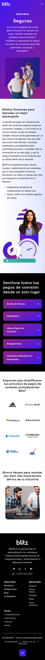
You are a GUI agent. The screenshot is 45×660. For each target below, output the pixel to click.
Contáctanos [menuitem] (10, 596)
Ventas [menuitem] (7, 625)
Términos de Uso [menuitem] (29, 642)
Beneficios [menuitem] (9, 585)
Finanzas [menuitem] (33, 595)
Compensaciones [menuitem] (12, 614)
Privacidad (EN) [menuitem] (11, 642)
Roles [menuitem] (7, 611)
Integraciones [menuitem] (10, 589)
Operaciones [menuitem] (10, 618)
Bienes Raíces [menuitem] (32, 590)
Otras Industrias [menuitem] (33, 603)
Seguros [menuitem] (32, 586)
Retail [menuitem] (31, 599)
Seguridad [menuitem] (22, 644)
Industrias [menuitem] (35, 582)
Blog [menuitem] (6, 593)
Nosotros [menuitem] (9, 582)
